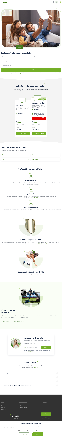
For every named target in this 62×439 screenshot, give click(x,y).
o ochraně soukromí (19, 73)
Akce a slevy (3, 407)
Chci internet (23, 133)
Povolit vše (38, 434)
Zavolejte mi (46, 347)
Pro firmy (3, 409)
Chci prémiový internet (39, 133)
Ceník (20, 405)
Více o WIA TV (6, 321)
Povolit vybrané (24, 434)
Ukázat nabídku (31, 69)
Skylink (2, 405)
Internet (2, 402)
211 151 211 (36, 197)
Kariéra (45, 402)
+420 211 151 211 (36, 367)
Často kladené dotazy (23, 402)
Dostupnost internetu (23, 407)
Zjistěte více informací (42, 243)
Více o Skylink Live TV (19, 321)
